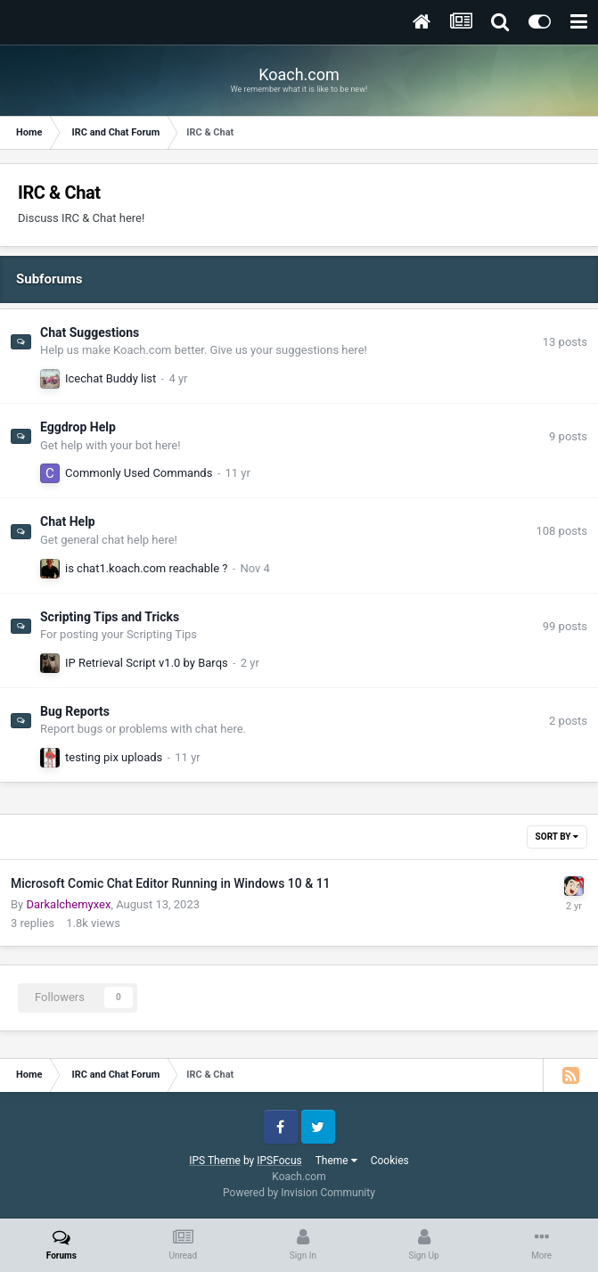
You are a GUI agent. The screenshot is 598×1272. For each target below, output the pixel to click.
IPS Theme (215, 1160)
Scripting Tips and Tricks (109, 617)
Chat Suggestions (89, 332)
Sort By (557, 836)
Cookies (390, 1160)
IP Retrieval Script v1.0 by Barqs (146, 662)
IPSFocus (279, 1160)
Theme (336, 1160)
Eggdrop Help (78, 427)
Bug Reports (75, 711)
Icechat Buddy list (110, 378)
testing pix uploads (113, 757)
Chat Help (67, 521)
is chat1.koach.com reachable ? (146, 568)
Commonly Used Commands (138, 473)
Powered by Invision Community (299, 1192)
